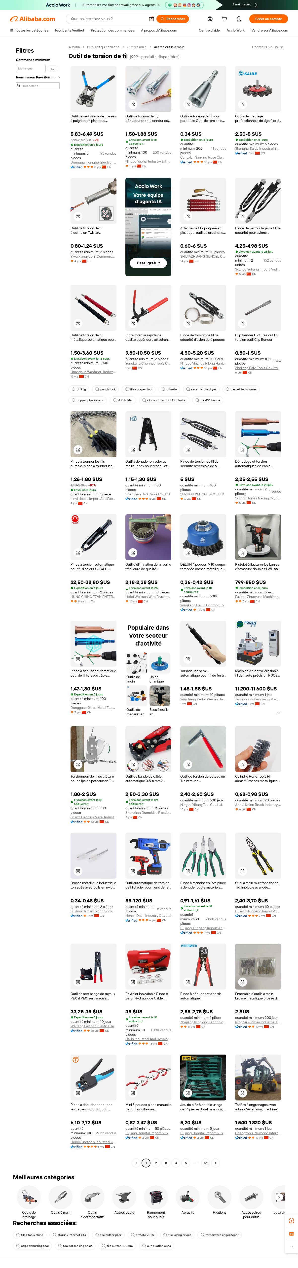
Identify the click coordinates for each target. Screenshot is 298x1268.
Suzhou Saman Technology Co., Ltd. (93, 911)
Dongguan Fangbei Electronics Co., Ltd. (93, 162)
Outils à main (137, 47)
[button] (151, 19)
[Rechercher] (172, 19)
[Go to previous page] (136, 1163)
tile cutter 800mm (117, 1246)
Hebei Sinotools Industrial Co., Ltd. (93, 1142)
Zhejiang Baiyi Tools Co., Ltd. (256, 368)
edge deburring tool (32, 1246)
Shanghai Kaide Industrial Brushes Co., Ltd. (258, 148)
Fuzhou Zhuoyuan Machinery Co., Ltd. (258, 597)
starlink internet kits (69, 1235)
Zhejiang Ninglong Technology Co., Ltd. (203, 1022)
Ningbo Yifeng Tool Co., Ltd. (201, 805)
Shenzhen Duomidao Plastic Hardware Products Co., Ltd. (148, 813)
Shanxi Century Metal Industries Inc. (93, 817)
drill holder (123, 400)
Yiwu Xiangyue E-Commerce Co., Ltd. (93, 256)
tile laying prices (177, 1235)
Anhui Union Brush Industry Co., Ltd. (258, 805)
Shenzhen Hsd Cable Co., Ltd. (148, 494)
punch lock (105, 389)
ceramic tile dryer (201, 389)
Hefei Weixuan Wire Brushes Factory (148, 597)
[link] (291, 1220)
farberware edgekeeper (220, 1235)
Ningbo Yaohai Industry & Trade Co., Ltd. (148, 161)
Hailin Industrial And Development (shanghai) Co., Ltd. (148, 1039)
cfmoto (169, 389)
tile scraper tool (138, 389)
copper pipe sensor (88, 400)
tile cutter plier (108, 1235)
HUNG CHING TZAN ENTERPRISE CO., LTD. (93, 597)
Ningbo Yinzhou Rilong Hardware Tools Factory (203, 363)
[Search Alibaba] (108, 19)
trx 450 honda (207, 400)
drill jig (79, 389)
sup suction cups (156, 1246)
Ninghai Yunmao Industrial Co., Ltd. (258, 1022)
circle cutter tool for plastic (164, 400)
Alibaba (74, 47)
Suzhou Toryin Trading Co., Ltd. (258, 498)
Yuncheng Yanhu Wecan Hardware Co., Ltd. (203, 699)
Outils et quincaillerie (103, 47)
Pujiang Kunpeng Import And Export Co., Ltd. (203, 928)
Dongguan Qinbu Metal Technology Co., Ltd (93, 708)
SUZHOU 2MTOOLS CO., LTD (202, 494)
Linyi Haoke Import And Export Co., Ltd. (93, 499)
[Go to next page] (215, 1163)
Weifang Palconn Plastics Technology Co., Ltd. (93, 1026)
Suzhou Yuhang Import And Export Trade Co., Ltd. (258, 269)
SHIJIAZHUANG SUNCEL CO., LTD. (203, 256)
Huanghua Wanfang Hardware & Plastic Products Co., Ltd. (93, 372)
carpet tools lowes (241, 389)
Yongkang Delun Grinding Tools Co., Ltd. (203, 605)
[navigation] (38, 605)
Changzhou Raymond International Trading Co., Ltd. (258, 1133)
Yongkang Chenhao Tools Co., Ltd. (148, 363)
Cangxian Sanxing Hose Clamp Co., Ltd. (203, 157)
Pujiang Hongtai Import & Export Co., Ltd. (148, 1133)
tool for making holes (75, 1246)
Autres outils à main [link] (169, 47)
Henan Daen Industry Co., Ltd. (148, 916)
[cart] (225, 20)
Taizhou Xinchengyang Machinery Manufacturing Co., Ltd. (258, 699)
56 (205, 1163)
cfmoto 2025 (142, 1235)
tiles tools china (29, 1235)
